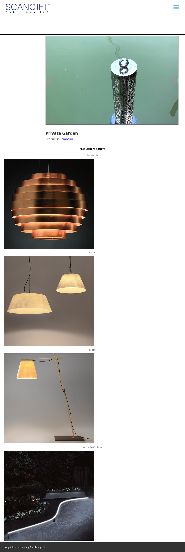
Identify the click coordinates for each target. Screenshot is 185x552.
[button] (48, 80)
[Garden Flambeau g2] (112, 80)
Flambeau (66, 139)
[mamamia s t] (49, 160)
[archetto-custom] (49, 451)
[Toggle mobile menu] (176, 7)
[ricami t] (49, 257)
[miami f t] (49, 354)
